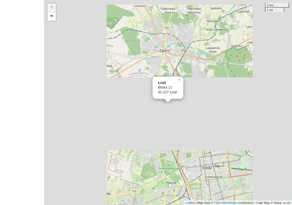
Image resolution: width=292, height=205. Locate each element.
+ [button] (52, 7)
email (287, 202)
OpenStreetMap (225, 202)
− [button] (52, 16)
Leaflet (190, 202)
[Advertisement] (22, 102)
